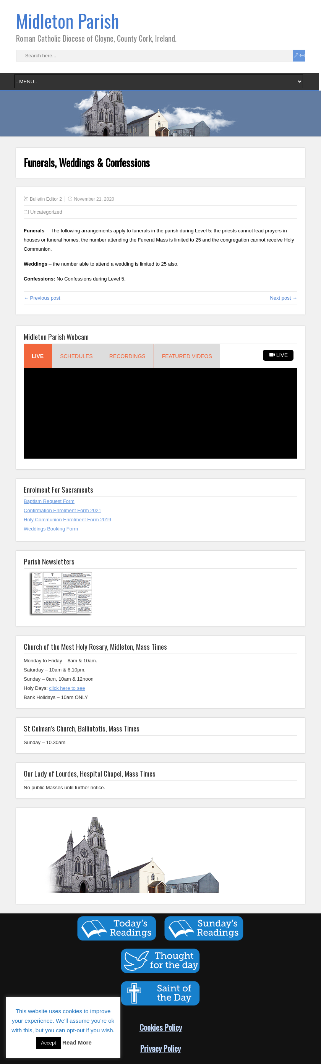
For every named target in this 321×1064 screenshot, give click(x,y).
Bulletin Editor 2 (46, 199)
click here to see (67, 688)
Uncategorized (46, 212)
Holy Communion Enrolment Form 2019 (67, 519)
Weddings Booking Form (51, 529)
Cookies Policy (160, 1027)
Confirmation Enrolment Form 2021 (62, 510)
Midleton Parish (67, 20)
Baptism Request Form (49, 501)
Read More (77, 1042)
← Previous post (42, 298)
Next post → (283, 298)
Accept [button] (48, 1043)
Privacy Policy (160, 1048)
